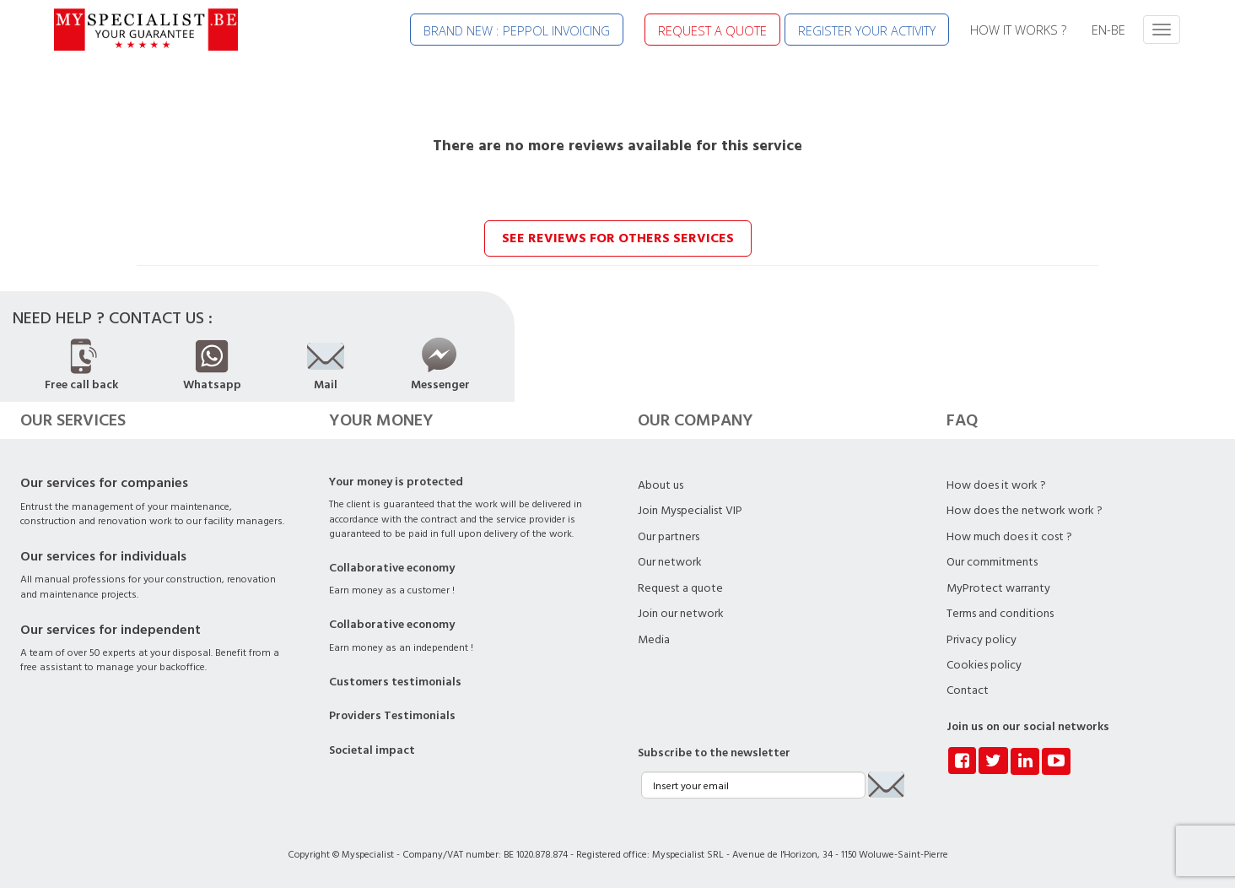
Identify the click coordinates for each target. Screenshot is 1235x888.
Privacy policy (981, 639)
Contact (967, 690)
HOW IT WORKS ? (1018, 29)
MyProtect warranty (998, 588)
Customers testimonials (395, 682)
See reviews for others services (618, 238)
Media (654, 639)
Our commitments (992, 562)
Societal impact (372, 750)
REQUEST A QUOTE (712, 30)
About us (660, 485)
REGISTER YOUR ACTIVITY (867, 30)
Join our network (681, 613)
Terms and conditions (1000, 613)
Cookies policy (984, 665)
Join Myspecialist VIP (690, 510)
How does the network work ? (1024, 510)
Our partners (668, 536)
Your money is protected (396, 482)
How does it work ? (996, 485)
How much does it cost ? (1009, 536)
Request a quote (680, 588)
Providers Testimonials (392, 715)
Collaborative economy (392, 568)
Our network (670, 562)
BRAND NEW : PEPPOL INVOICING (516, 30)
